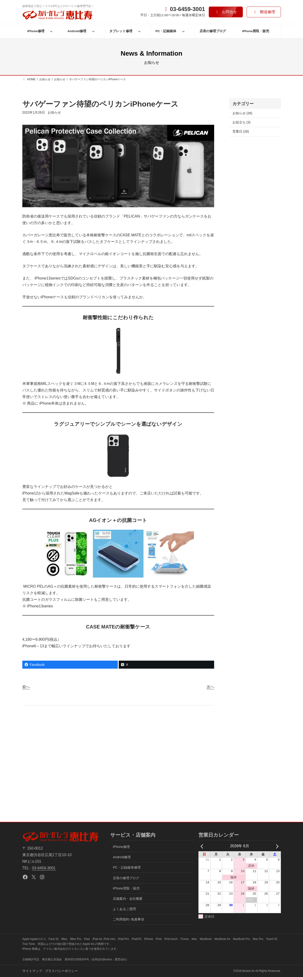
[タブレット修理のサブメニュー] (139, 31)
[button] (226, 12)
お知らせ (54, 112)
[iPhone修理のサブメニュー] (51, 31)
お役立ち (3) (241, 122)
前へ (26, 687)
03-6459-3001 (44, 868)
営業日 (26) (240, 131)
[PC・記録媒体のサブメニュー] (183, 31)
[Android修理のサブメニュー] (93, 31)
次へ (210, 687)
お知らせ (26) (242, 113)
